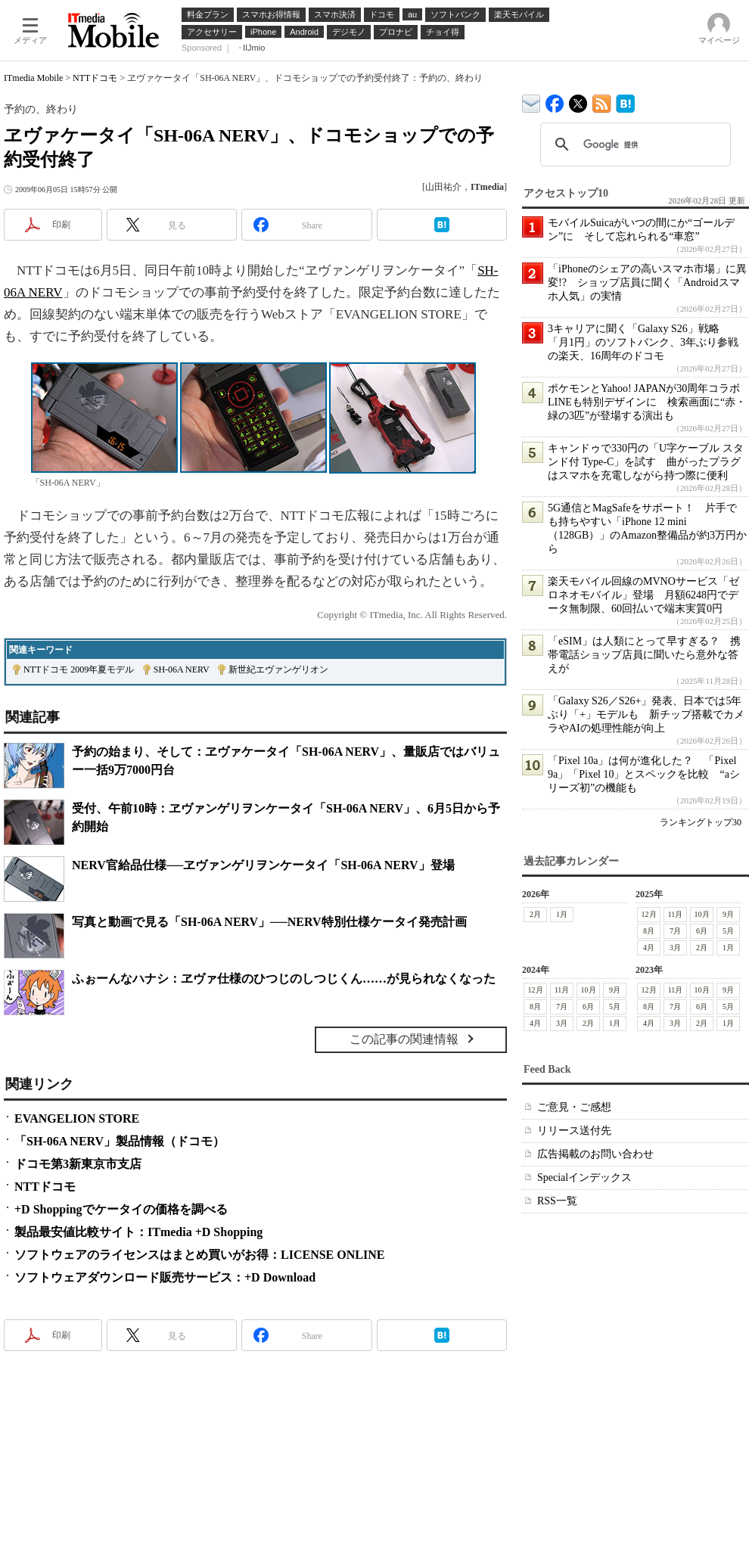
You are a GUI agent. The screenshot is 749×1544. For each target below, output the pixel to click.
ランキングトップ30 (700, 822)
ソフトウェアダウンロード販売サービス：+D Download (164, 1277)
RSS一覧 (557, 1201)
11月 (675, 914)
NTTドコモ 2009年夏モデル (78, 669)
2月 (535, 914)
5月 (728, 931)
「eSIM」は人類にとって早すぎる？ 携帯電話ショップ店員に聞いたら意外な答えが (644, 654)
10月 (702, 914)
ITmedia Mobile (33, 78)
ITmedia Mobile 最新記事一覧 (601, 101)
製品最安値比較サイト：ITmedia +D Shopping (138, 1232)
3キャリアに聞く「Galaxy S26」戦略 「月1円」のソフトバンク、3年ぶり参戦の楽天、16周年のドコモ (643, 342)
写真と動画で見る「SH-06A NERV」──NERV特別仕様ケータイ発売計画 (269, 921)
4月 (648, 947)
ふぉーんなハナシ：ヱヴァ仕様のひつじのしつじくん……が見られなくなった (284, 978)
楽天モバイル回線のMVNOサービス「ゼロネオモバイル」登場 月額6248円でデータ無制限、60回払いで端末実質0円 (643, 595)
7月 (675, 931)
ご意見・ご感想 (574, 1107)
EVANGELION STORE (76, 1118)
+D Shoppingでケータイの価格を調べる (121, 1209)
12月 (649, 914)
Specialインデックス (584, 1177)
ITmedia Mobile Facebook (554, 100)
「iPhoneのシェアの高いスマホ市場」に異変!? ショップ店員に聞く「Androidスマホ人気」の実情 (647, 282)
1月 (561, 914)
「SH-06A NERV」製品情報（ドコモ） (119, 1141)
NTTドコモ (95, 78)
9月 (728, 914)
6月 (701, 931)
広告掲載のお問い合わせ (595, 1154)
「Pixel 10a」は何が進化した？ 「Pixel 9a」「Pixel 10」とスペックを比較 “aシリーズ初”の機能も (644, 774)
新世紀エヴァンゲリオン (278, 669)
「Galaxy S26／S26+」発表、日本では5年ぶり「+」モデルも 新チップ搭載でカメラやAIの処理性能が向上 (646, 714)
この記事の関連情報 (404, 1039)
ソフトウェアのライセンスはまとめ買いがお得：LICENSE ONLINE (199, 1254)
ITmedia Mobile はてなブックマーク (625, 101)
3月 (675, 947)
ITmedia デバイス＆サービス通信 (531, 101)
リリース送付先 (574, 1130)
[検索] (633, 144)
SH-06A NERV (182, 669)
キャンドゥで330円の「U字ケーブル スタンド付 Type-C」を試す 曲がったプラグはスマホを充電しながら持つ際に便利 (646, 462)
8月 (648, 931)
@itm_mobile (578, 100)
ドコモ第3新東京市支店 (77, 1163)
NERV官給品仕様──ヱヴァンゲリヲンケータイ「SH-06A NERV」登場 (263, 865)
